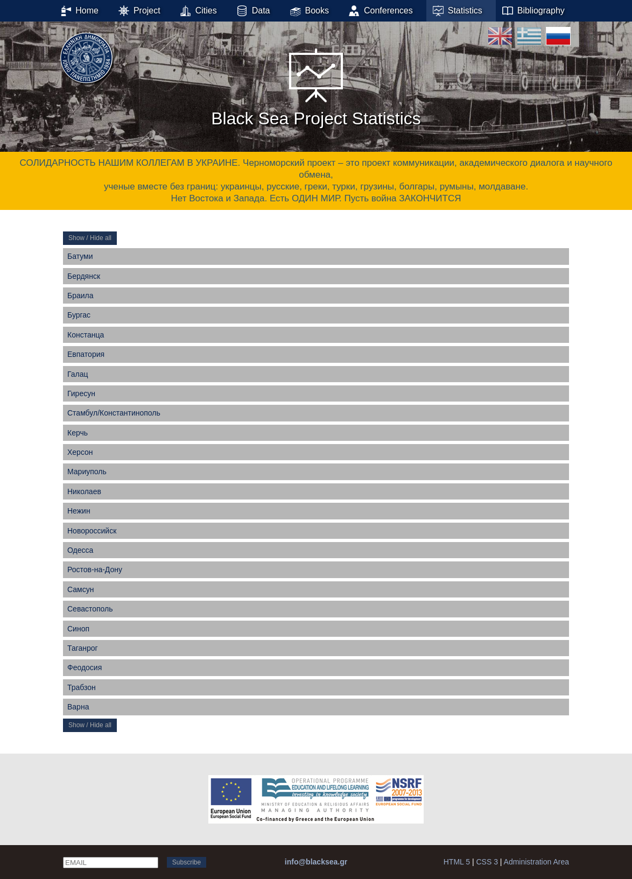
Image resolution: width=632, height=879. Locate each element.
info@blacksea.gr (316, 861)
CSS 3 (486, 861)
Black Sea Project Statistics (315, 85)
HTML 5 (457, 861)
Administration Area (536, 861)
